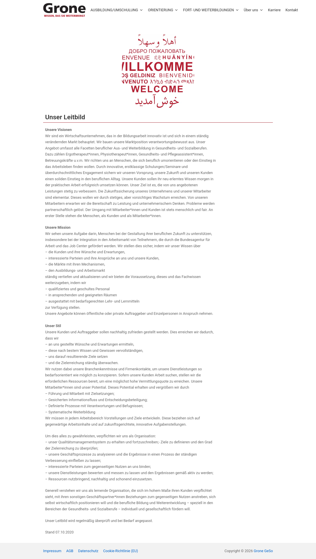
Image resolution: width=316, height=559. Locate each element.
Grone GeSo (263, 551)
